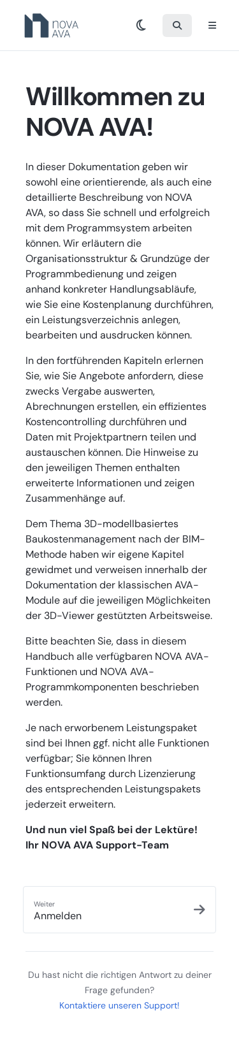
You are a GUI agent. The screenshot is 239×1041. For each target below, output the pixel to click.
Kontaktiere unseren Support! (119, 1005)
